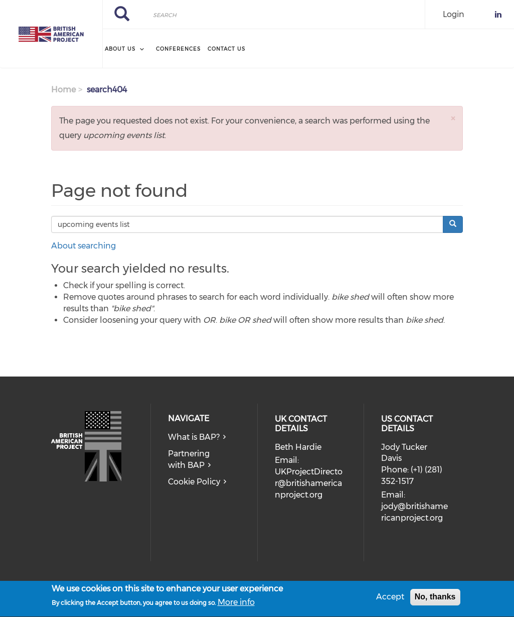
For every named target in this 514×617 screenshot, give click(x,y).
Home (63, 89)
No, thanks (435, 599)
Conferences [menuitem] (178, 49)
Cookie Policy (194, 481)
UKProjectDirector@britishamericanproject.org (308, 483)
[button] (452, 118)
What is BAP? (194, 437)
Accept (390, 599)
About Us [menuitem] (120, 49)
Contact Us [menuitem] (226, 49)
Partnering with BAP (189, 459)
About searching (83, 246)
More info (236, 604)
